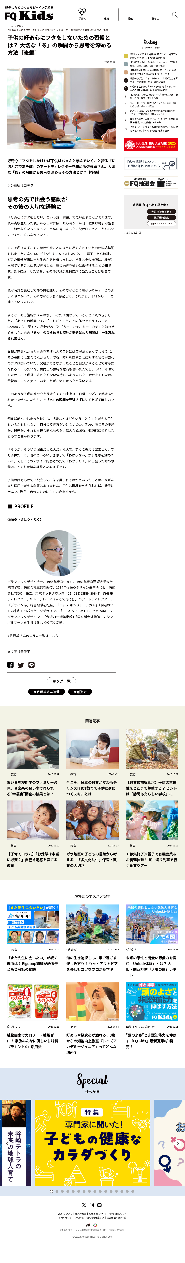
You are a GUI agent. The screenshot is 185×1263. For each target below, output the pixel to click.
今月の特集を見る (161, 214)
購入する (162, 225)
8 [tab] (89, 1211)
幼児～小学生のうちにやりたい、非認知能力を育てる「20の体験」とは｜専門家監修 (154, 80)
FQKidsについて (64, 1233)
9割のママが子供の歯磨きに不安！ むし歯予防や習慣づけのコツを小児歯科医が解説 (153, 56)
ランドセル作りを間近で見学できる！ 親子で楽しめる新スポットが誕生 (153, 104)
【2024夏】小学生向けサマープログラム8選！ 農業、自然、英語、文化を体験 (154, 96)
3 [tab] (62, 1211)
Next (177, 1163)
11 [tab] (105, 1211)
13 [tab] (116, 1211)
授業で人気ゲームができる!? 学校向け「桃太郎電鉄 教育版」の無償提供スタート (154, 121)
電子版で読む (161, 220)
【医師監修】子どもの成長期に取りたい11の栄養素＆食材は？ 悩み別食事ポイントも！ (153, 72)
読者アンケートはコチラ (161, 233)
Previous (7, 1163)
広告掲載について (97, 1233)
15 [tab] (127, 1211)
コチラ (28, 185)
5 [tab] (73, 1211)
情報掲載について (118, 1233)
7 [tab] (84, 1211)
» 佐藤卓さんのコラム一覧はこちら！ (34, 636)
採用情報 (79, 1237)
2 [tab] (57, 1211)
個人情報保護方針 (95, 1237)
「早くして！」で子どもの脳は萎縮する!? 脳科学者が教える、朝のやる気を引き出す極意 (154, 129)
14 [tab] (122, 1211)
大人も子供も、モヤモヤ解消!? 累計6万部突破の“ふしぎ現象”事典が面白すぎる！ (152, 112)
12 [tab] (111, 1211)
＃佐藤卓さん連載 (47, 692)
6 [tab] (78, 1211)
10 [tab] (100, 1211)
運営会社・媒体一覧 (116, 1237)
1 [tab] (51, 1211)
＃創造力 (80, 692)
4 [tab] (67, 1211)
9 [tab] (94, 1211)
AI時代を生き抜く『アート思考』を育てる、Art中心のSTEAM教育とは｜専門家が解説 (153, 88)
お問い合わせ (65, 1237)
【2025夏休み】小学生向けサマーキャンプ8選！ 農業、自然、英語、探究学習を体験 (153, 64)
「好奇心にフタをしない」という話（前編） (39, 217)
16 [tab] (132, 1211)
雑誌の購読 (80, 1233)
